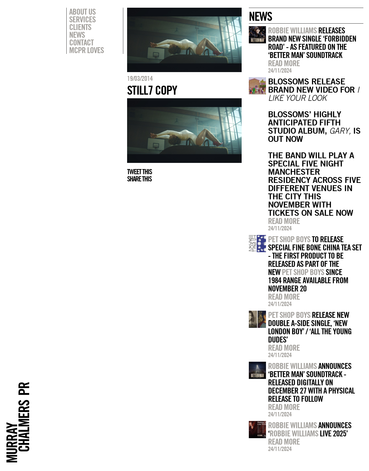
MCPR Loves (86, 50)
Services (82, 19)
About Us (82, 11)
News (77, 35)
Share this (139, 178)
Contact (81, 42)
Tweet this (139, 171)
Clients (80, 27)
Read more (284, 63)
